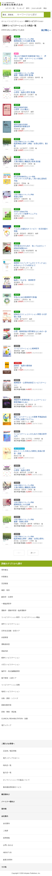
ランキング (20, 8)
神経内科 (4, 651)
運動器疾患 (5, 644)
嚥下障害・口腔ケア (8, 678)
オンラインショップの (16, 780)
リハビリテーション (15, 21)
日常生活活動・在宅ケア (10, 631)
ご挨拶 (5, 831)
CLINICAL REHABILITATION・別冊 (14, 719)
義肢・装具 (5, 590)
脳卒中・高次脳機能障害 (10, 671)
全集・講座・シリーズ (9, 698)
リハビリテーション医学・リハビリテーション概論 (20, 617)
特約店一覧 (7, 765)
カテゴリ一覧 (10, 8)
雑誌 (45, 8)
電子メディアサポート (11, 758)
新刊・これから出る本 (33, 8)
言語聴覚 (4, 583)
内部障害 (4, 637)
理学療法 (4, 570)
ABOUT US (7, 852)
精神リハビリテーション (10, 658)
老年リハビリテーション (10, 624)
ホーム (3, 21)
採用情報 (6, 838)
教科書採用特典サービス (12, 787)
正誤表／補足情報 (9, 751)
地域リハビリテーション (10, 691)
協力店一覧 (7, 773)
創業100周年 (7, 860)
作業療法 (4, 577)
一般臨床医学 (6, 604)
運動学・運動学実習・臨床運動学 (13, 610)
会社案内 (6, 823)
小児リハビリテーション (10, 665)
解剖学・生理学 (7, 597)
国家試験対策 (6, 705)
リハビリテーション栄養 (10, 685)
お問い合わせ (8, 845)
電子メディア (6, 725)
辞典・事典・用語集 (8, 712)
